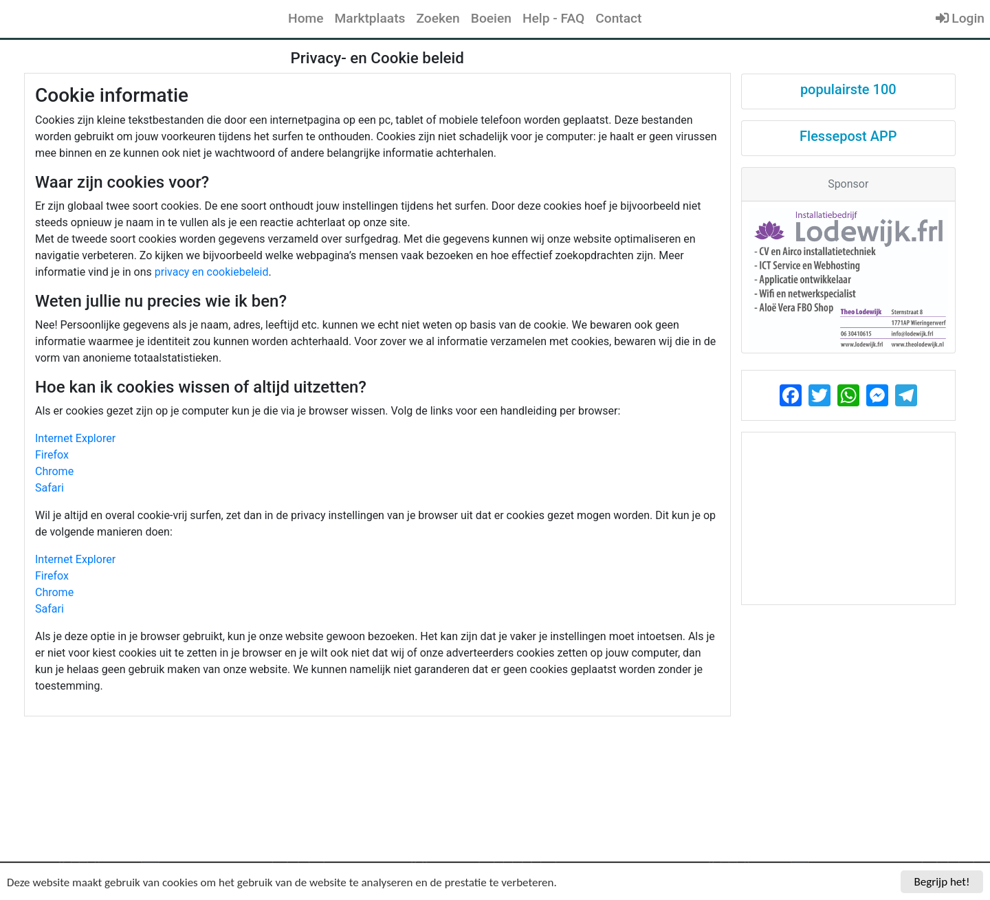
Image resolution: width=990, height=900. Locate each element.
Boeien (491, 18)
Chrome (54, 471)
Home (306, 18)
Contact (618, 18)
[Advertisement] (849, 518)
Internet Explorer (75, 438)
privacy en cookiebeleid (212, 271)
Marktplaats (370, 18)
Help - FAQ (553, 18)
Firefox (52, 454)
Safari (49, 487)
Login (960, 18)
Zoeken (437, 18)
